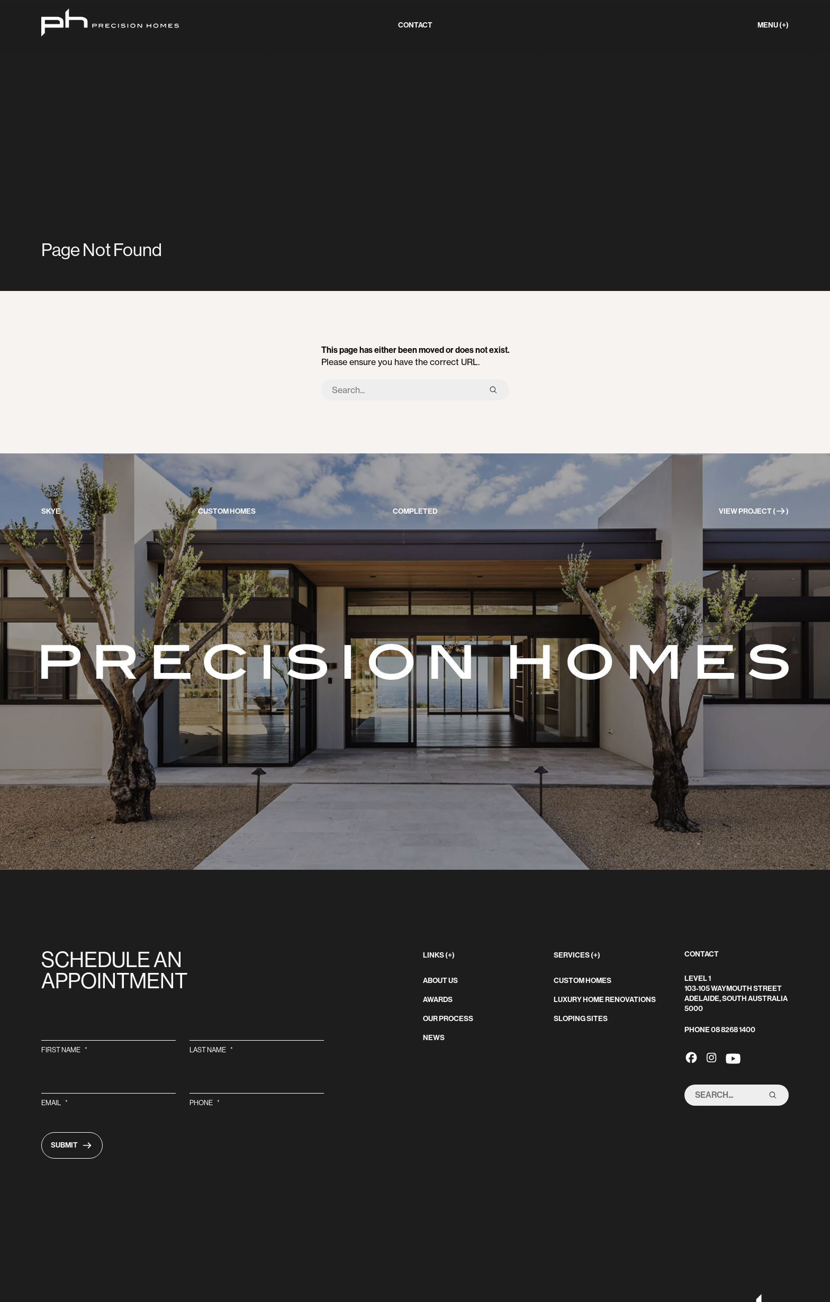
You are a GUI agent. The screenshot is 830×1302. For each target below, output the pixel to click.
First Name (64, 1050)
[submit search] (493, 389)
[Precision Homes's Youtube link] (733, 1057)
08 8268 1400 (733, 1029)
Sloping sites (581, 1018)
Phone (205, 1103)
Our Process (448, 1018)
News (434, 1037)
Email (54, 1103)
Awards (438, 999)
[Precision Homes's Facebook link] (691, 1057)
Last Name (211, 1050)
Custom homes (582, 980)
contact (415, 25)
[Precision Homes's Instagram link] (711, 1057)
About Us (440, 980)
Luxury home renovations (605, 999)
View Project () (754, 511)
